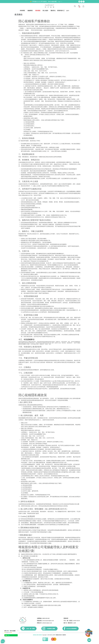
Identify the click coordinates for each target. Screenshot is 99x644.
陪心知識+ (45, 10)
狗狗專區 (22, 10)
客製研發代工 (61, 10)
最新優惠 (37, 10)
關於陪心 (53, 10)
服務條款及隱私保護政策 (37, 634)
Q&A (67, 10)
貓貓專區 (30, 10)
